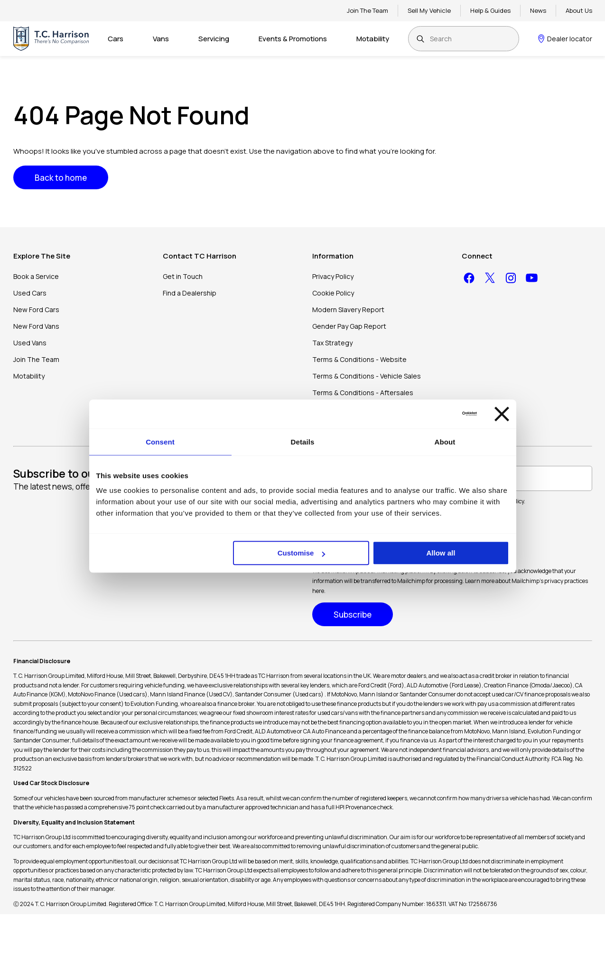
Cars (115, 39)
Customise (302, 553)
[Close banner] (501, 414)
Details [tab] (303, 442)
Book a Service (36, 276)
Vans (161, 39)
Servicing (213, 39)
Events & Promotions (293, 39)
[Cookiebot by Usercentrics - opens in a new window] (435, 414)
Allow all (441, 553)
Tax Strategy (332, 342)
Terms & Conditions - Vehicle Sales (366, 375)
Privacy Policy (333, 276)
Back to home (61, 177)
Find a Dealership (189, 292)
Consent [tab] (160, 442)
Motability (372, 39)
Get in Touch (183, 276)
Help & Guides (490, 10)
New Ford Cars (36, 309)
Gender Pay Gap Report (349, 326)
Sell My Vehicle (429, 10)
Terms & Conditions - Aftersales (362, 392)
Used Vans (30, 342)
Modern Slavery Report (348, 309)
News (538, 10)
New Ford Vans (36, 326)
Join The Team (367, 10)
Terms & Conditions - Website (359, 359)
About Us (579, 10)
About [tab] (445, 442)
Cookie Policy (333, 292)
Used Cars (30, 292)
